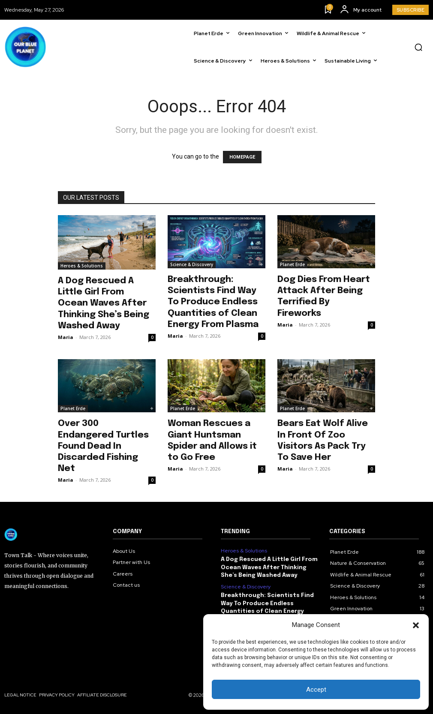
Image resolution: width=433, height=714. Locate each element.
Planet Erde (292, 264)
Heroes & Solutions (81, 266)
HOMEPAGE (242, 157)
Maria (65, 337)
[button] (416, 625)
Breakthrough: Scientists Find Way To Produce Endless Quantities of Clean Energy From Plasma (213, 302)
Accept (316, 689)
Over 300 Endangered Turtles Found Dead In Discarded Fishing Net (103, 446)
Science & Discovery (191, 264)
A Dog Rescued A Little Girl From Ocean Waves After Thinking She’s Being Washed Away (103, 303)
